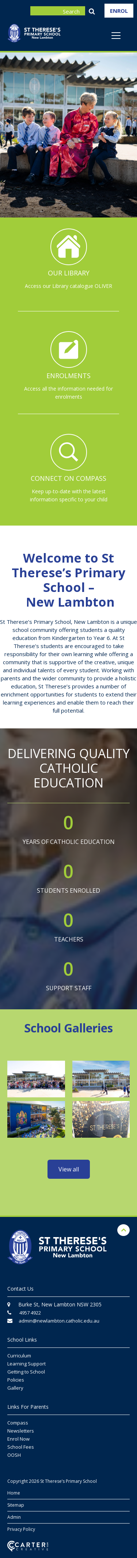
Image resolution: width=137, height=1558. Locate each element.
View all (68, 1169)
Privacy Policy (21, 1529)
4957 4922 (30, 1312)
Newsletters (20, 1430)
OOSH (14, 1455)
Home (13, 1493)
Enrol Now (18, 1439)
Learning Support (26, 1363)
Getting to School (26, 1371)
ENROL (119, 10)
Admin (14, 1517)
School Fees (20, 1447)
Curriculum (19, 1355)
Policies (15, 1379)
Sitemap (15, 1505)
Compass (17, 1422)
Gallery (15, 1388)
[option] (68, 135)
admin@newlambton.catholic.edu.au (59, 1320)
